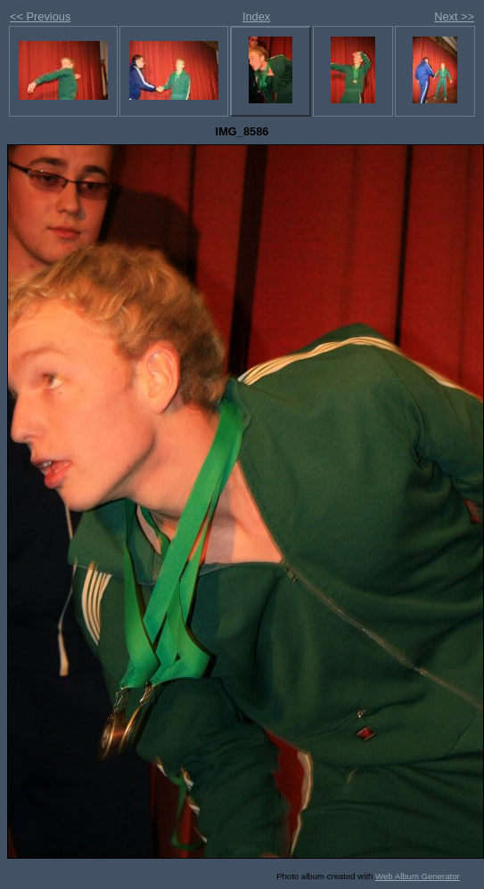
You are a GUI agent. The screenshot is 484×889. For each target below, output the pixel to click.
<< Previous (40, 16)
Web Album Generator (417, 876)
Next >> (454, 16)
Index (256, 16)
